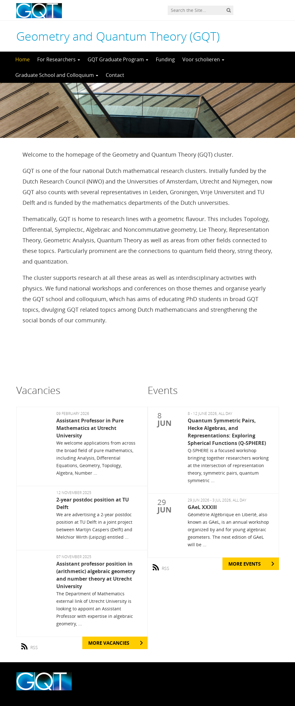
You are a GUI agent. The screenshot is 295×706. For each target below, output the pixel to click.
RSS (32, 645)
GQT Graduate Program (118, 59)
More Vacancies (108, 643)
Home (22, 59)
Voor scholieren (203, 59)
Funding (165, 59)
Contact (115, 75)
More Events (244, 564)
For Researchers (58, 59)
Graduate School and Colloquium (56, 75)
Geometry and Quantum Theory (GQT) (118, 36)
